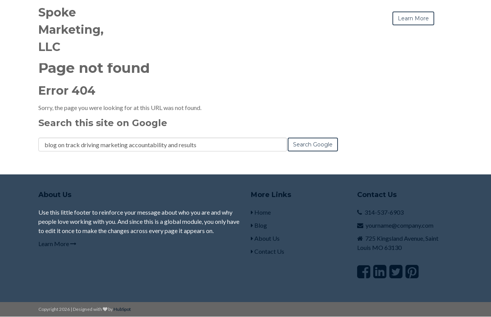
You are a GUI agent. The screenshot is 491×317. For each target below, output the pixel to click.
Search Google (313, 144)
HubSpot (122, 309)
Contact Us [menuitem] (267, 251)
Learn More (57, 243)
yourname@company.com (399, 225)
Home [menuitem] (261, 212)
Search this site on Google (102, 122)
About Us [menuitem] (265, 238)
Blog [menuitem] (259, 225)
